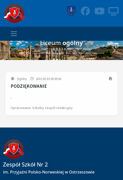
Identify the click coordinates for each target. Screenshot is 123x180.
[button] (9, 50)
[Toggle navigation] (14, 34)
